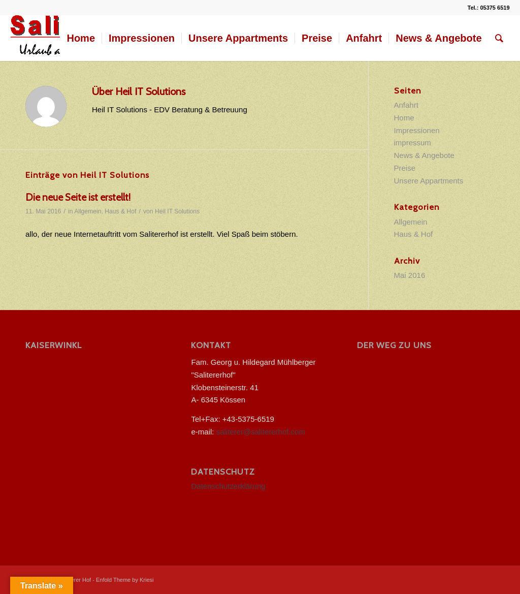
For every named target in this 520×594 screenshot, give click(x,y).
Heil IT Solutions (177, 211)
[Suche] (499, 38)
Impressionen (417, 130)
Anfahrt (406, 105)
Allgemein (87, 211)
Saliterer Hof (75, 580)
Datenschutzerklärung (228, 486)
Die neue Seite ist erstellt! (78, 197)
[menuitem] (81, 38)
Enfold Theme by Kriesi (125, 580)
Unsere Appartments (429, 180)
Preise (405, 168)
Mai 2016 (410, 275)
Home (404, 117)
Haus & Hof (120, 211)
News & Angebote (424, 155)
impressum (412, 142)
